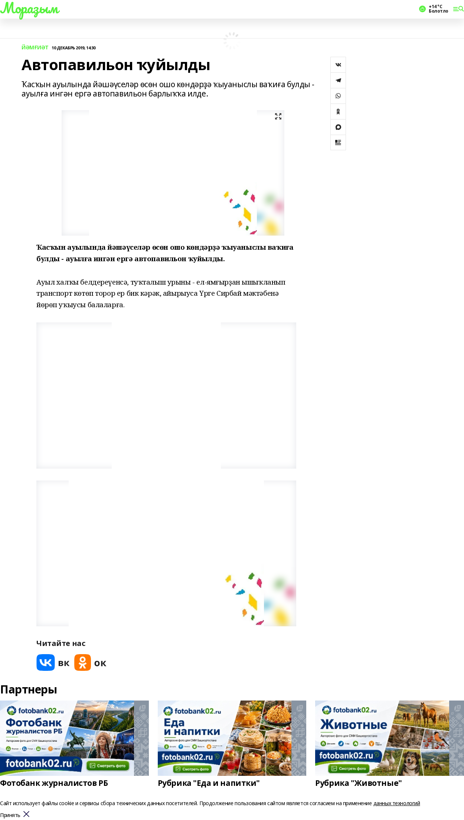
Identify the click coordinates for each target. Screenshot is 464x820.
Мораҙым (29, 8)
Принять (10, 815)
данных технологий (396, 803)
